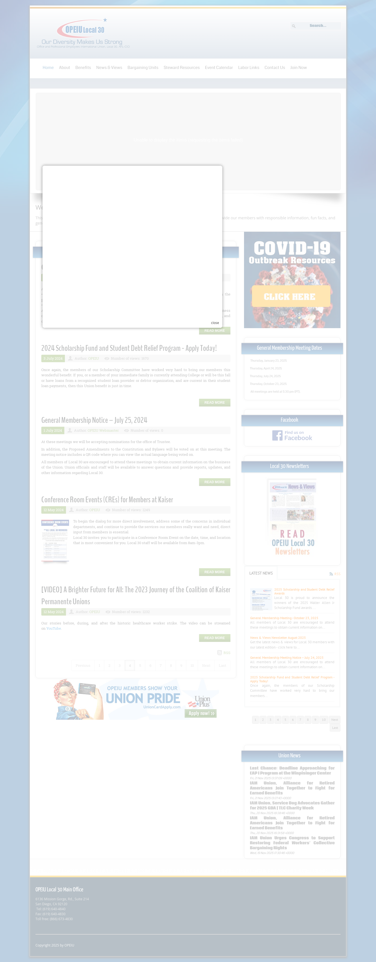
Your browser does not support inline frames (184, 539)
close (271, 548)
